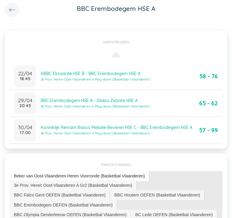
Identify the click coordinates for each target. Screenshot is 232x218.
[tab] (79, 176)
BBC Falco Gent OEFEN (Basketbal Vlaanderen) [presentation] (59, 195)
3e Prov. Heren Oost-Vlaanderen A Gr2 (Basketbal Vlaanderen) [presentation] (73, 185)
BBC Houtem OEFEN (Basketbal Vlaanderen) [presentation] (157, 195)
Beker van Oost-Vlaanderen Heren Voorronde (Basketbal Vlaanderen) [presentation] (79, 175)
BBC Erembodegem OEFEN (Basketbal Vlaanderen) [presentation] (63, 205)
